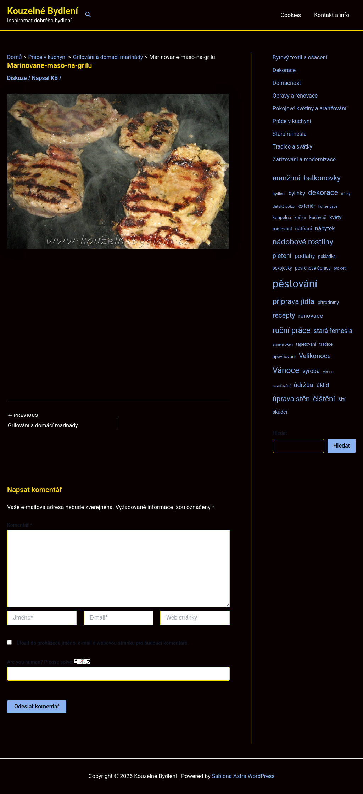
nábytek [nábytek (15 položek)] (325, 228)
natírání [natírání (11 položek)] (303, 228)
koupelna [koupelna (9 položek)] (282, 217)
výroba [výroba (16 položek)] (311, 371)
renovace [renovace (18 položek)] (310, 315)
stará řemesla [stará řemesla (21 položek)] (332, 330)
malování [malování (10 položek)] (282, 228)
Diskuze (17, 78)
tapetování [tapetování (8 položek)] (306, 344)
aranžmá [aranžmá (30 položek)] (287, 178)
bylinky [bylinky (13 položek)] (297, 193)
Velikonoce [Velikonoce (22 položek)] (315, 355)
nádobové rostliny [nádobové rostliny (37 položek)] (303, 241)
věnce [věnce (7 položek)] (328, 371)
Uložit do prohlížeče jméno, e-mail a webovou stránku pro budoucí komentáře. (103, 643)
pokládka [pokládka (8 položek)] (327, 256)
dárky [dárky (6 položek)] (346, 193)
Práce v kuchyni (292, 121)
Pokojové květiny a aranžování (310, 108)
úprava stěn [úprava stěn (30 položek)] (291, 399)
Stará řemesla (290, 134)
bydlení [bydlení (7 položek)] (279, 193)
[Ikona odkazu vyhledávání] (88, 15)
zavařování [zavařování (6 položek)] (282, 386)
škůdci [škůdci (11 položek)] (280, 412)
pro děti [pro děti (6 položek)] (340, 268)
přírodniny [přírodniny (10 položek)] (328, 302)
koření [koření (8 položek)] (300, 217)
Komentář (19, 525)
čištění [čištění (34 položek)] (324, 398)
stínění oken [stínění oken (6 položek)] (283, 344)
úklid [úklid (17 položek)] (323, 385)
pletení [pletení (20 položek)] (282, 255)
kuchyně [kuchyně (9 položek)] (317, 217)
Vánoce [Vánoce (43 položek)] (286, 370)
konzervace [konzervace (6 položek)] (327, 206)
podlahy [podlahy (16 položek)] (305, 256)
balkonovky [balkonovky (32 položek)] (322, 178)
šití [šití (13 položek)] (341, 399)
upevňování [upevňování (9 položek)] (284, 356)
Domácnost (287, 83)
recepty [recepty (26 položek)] (284, 315)
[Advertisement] (118, 324)
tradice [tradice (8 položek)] (326, 344)
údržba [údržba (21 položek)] (303, 385)
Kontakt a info (332, 15)
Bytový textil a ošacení (301, 57)
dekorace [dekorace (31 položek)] (323, 192)
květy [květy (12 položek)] (335, 217)
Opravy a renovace (296, 95)
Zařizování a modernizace (305, 159)
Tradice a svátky (293, 146)
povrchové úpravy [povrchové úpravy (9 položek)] (312, 268)
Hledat (280, 433)
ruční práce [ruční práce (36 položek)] (292, 330)
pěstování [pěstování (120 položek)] (295, 284)
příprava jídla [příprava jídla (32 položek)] (293, 301)
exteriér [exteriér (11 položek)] (306, 206)
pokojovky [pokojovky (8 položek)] (282, 268)
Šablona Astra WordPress (243, 776)
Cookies (293, 15)
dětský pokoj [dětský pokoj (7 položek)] (284, 206)
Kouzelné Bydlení (42, 11)
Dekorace (284, 70)
